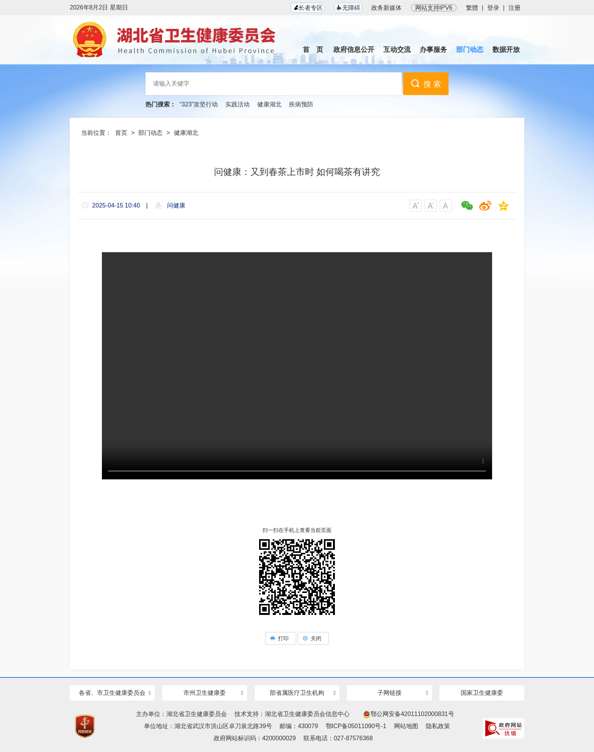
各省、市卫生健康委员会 (112, 693)
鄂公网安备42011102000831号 (408, 714)
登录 (493, 8)
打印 (280, 638)
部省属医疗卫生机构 (297, 693)
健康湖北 (269, 104)
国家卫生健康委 (482, 693)
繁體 (472, 8)
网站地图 (406, 726)
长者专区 (307, 8)
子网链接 (389, 693)
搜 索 (426, 83)
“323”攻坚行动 (199, 104)
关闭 (313, 638)
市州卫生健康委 (204, 693)
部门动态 (150, 132)
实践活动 (237, 104)
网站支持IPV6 (434, 8)
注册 (514, 8)
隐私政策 (438, 726)
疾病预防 (301, 104)
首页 (121, 132)
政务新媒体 (386, 8)
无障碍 (348, 8)
